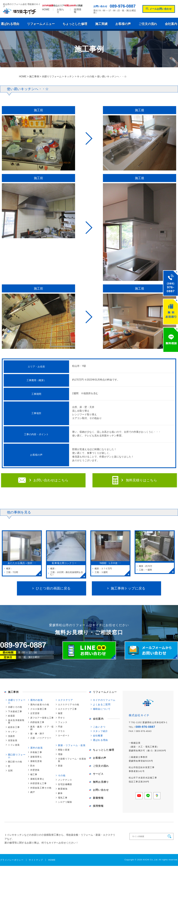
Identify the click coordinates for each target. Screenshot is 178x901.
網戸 (32, 792)
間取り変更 (64, 750)
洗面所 (11, 736)
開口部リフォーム (17, 755)
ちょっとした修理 (75, 24)
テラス (61, 731)
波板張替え (36, 756)
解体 (60, 793)
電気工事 (62, 797)
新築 (60, 765)
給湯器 (11, 716)
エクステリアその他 (68, 704)
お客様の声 (123, 24)
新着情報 (98, 798)
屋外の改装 (36, 747)
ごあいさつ (99, 726)
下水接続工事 (15, 711)
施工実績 (101, 24)
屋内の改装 (36, 700)
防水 (32, 765)
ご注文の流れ (148, 24)
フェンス (62, 722)
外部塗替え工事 (38, 783)
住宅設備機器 (65, 784)
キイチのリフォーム (104, 700)
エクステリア (65, 700)
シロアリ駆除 (65, 802)
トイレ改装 (14, 745)
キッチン (12, 731)
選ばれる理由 (10, 24)
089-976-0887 (123, 6)
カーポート (64, 735)
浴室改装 (12, 740)
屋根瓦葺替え (37, 779)
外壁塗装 (35, 770)
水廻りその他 (15, 707)
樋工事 (33, 774)
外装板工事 (36, 752)
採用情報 (77, 10)
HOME (45, 9)
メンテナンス (65, 780)
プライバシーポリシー (12, 860)
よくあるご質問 (101, 704)
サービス (98, 774)
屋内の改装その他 (39, 704)
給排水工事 (14, 727)
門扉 (60, 726)
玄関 (10, 770)
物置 (60, 713)
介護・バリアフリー (41, 738)
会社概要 (98, 735)
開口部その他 (15, 761)
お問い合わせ (101, 790)
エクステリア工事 (67, 709)
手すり (61, 718)
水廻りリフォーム (17, 701)
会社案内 (171, 24)
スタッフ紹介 (100, 731)
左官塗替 (35, 713)
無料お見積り (101, 782)
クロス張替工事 (38, 709)
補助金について (101, 709)
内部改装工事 (37, 722)
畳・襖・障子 (37, 733)
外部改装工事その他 (41, 788)
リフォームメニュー (41, 24)
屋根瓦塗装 (36, 761)
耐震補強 (62, 789)
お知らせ (60, 10)
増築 (60, 754)
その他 (62, 775)
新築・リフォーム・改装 (72, 745)
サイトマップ (36, 860)
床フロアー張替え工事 (42, 718)
